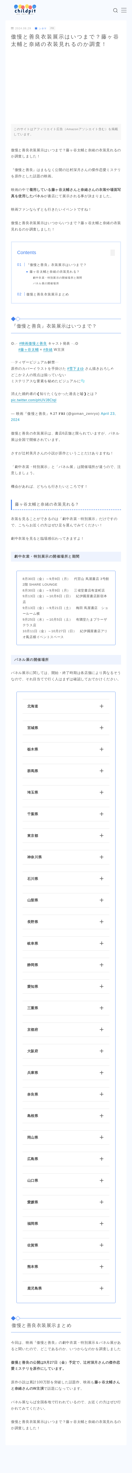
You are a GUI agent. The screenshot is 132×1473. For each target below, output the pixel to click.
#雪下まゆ (75, 368)
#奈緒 (48, 349)
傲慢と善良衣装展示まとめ (47, 294)
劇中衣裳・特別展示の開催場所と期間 (57, 277)
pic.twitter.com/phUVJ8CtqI (34, 400)
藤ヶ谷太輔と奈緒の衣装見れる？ (55, 271)
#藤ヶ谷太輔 (28, 349)
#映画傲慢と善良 (33, 343)
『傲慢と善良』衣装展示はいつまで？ (56, 265)
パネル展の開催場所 (46, 283)
